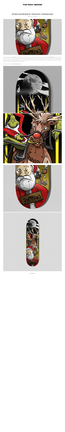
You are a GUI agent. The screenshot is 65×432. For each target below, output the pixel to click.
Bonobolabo (16, 64)
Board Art (35, 16)
